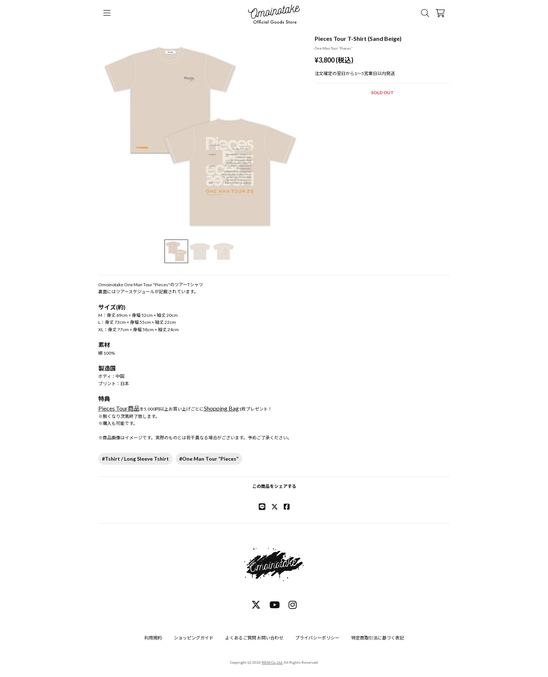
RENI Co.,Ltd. (272, 662)
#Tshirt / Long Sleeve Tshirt (135, 459)
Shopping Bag (221, 408)
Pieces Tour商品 (118, 408)
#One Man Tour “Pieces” (208, 459)
